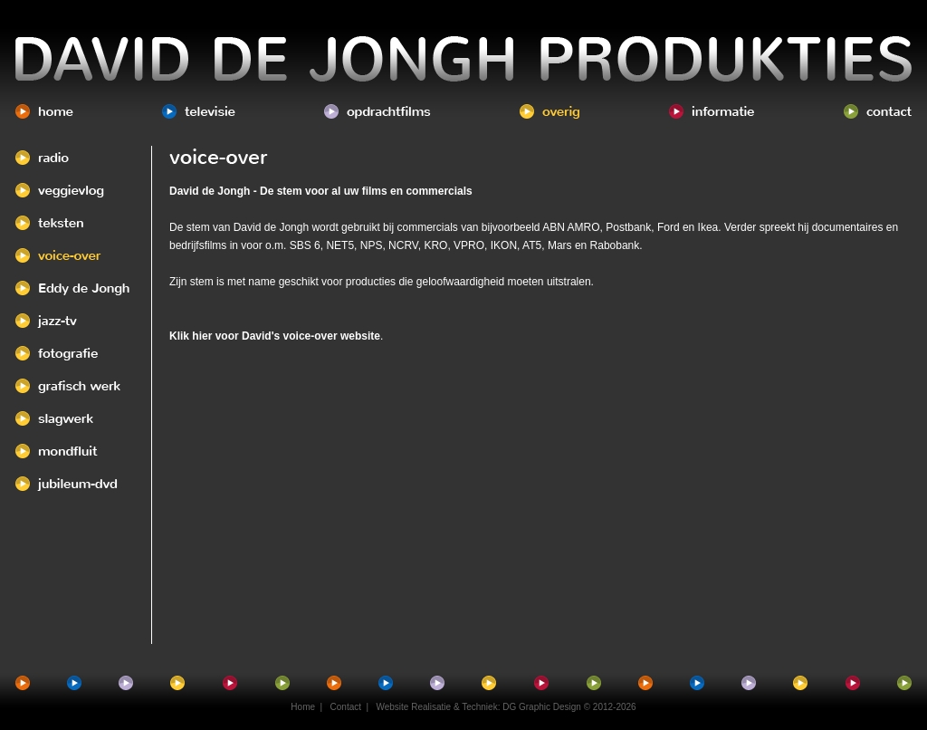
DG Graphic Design (541, 707)
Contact (345, 707)
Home (303, 707)
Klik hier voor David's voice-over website (274, 336)
